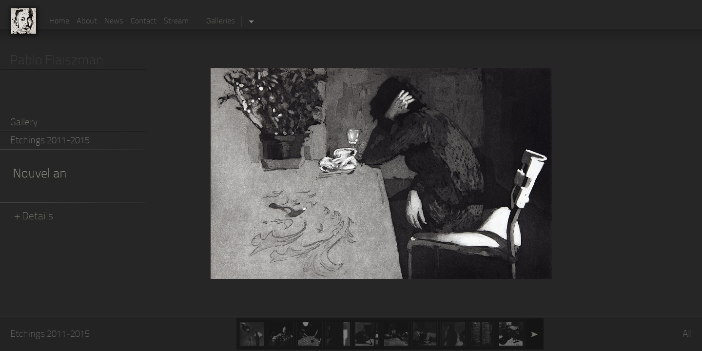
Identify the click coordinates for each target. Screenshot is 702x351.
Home (59, 21)
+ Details (34, 217)
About (87, 21)
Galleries (220, 21)
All (687, 334)
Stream (176, 21)
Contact (143, 21)
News (113, 21)
